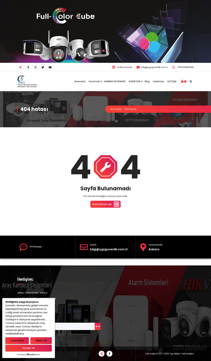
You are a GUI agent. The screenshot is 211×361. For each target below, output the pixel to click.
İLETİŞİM (171, 81)
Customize (17, 340)
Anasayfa (80, 81)
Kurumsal (94, 81)
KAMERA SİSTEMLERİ (115, 81)
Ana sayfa (116, 109)
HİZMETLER (134, 81)
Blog (147, 81)
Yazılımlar (158, 81)
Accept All (28, 348)
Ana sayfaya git (105, 224)
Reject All (41, 340)
